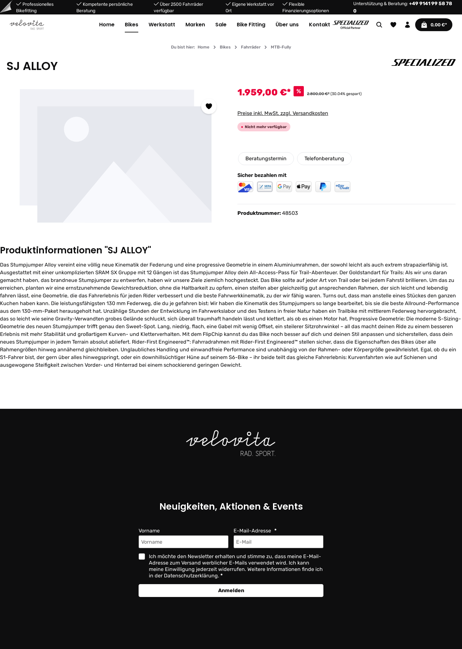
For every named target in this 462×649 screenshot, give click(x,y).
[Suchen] (378, 24)
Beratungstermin (265, 158)
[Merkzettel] (392, 24)
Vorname (149, 531)
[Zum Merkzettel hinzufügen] (209, 106)
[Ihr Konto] (406, 24)
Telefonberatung (324, 158)
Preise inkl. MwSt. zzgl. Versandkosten (282, 113)
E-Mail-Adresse (252, 531)
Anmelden (231, 590)
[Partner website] (350, 24)
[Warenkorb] (433, 24)
